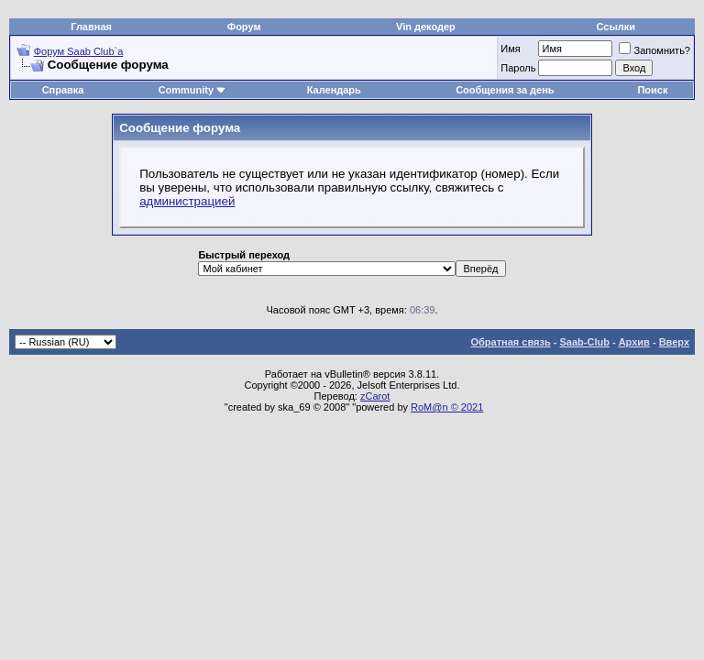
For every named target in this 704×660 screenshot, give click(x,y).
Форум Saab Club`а (79, 51)
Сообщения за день (505, 89)
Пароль (517, 67)
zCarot (375, 396)
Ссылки (616, 26)
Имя (510, 48)
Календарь (334, 89)
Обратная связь (511, 341)
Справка (63, 89)
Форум (244, 26)
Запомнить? (654, 50)
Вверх (674, 341)
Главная (91, 26)
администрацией (187, 201)
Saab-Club (584, 341)
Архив (634, 341)
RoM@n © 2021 (447, 407)
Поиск (652, 89)
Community (193, 89)
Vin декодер (426, 26)
